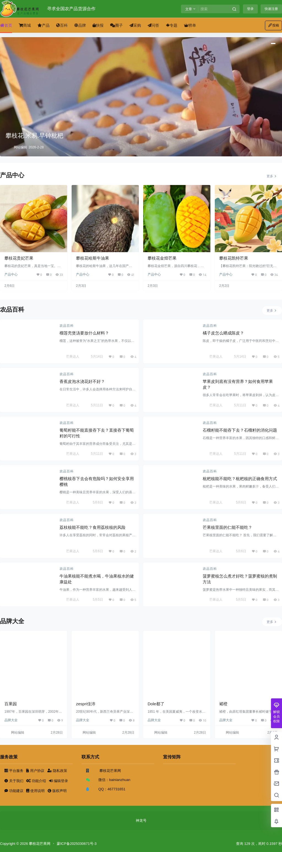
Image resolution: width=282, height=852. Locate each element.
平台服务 (14, 771)
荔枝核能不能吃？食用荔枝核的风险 (92, 527)
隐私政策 (57, 771)
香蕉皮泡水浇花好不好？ (82, 381)
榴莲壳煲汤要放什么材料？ (84, 333)
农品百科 (66, 326)
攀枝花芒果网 (39, 844)
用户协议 (35, 771)
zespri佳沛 (85, 703)
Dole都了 (156, 703)
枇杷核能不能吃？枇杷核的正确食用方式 (240, 478)
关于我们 (14, 781)
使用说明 (35, 791)
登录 (250, 9)
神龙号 (141, 820)
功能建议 (14, 791)
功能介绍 (36, 781)
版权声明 (57, 791)
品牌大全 (11, 720)
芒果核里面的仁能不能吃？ (227, 527)
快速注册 (271, 9)
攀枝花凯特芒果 (233, 258)
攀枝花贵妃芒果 (18, 258)
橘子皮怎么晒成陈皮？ (223, 333)
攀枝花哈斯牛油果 (92, 258)
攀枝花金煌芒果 (162, 258)
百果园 (10, 703)
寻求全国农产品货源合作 (71, 8)
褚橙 (223, 703)
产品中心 (11, 274)
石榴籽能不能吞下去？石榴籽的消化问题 (240, 430)
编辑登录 (58, 781)
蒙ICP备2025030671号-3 (77, 844)
